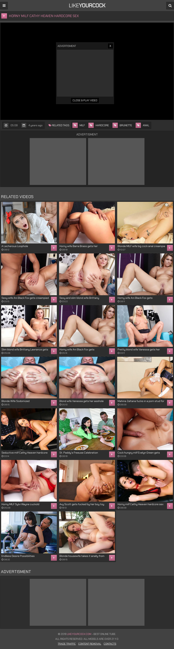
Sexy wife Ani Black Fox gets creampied (25, 298)
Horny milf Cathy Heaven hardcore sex (140, 504)
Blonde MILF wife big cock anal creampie (141, 246)
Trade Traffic (67, 643)
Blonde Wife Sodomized (16, 401)
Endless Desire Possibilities (18, 556)
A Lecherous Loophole (15, 246)
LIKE (87, 5)
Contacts (110, 643)
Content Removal (89, 643)
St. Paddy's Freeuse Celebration (78, 452)
